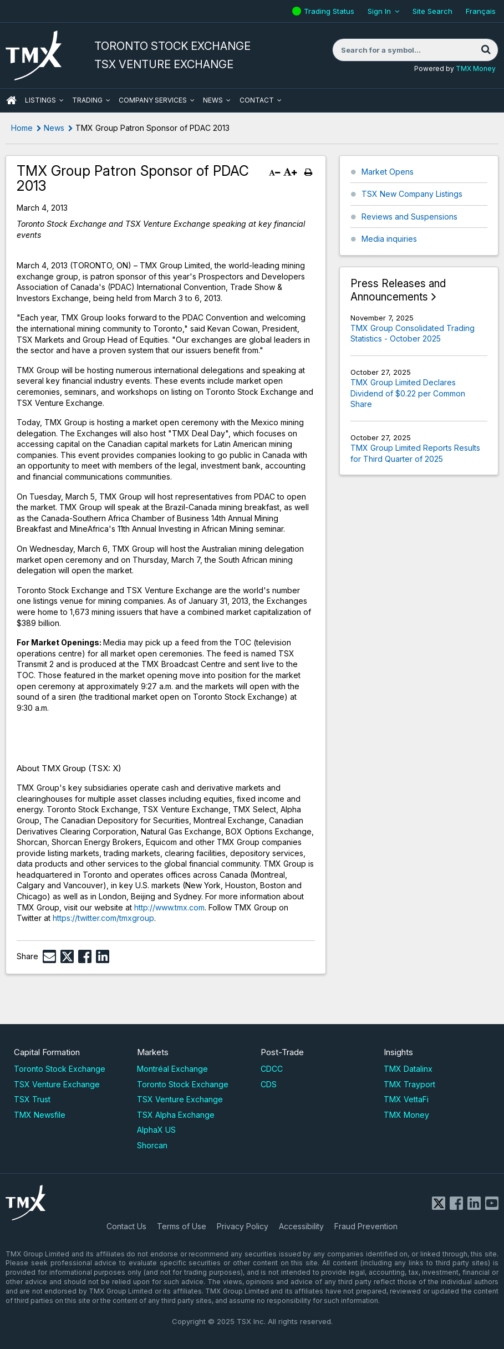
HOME (11, 100)
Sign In (379, 11)
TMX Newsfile (39, 1114)
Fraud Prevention (366, 1226)
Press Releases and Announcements (398, 290)
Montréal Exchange (172, 1068)
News (213, 100)
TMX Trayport (409, 1084)
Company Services (153, 100)
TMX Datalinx (408, 1068)
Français (481, 11)
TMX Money (476, 68)
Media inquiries (389, 238)
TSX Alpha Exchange (176, 1114)
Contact (257, 100)
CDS (269, 1084)
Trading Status (330, 11)
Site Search (432, 11)
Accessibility (301, 1226)
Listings (40, 100)
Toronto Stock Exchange (59, 1068)
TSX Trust (32, 1099)
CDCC (272, 1068)
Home (22, 128)
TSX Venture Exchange (57, 1084)
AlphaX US (156, 1129)
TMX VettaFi (406, 1099)
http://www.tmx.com (169, 907)
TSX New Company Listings (412, 193)
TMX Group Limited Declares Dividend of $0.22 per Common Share (407, 393)
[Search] (486, 50)
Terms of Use (181, 1226)
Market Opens (388, 171)
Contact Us (126, 1226)
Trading (87, 100)
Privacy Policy (242, 1226)
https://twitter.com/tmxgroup (103, 918)
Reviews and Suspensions (409, 216)
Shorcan (152, 1145)
